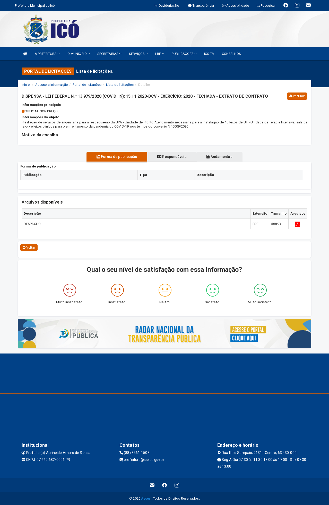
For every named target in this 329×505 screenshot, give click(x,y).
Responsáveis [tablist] (171, 157)
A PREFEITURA (47, 54)
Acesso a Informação (51, 85)
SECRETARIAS (109, 54)
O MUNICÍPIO (78, 54)
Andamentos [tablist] (221, 157)
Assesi (146, 498)
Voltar (29, 247)
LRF (159, 54)
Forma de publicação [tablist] (115, 157)
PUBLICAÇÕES (184, 54)
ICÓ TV (209, 54)
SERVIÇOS (138, 54)
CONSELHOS (231, 54)
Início (26, 85)
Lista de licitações (120, 85)
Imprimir (297, 96)
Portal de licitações (87, 85)
